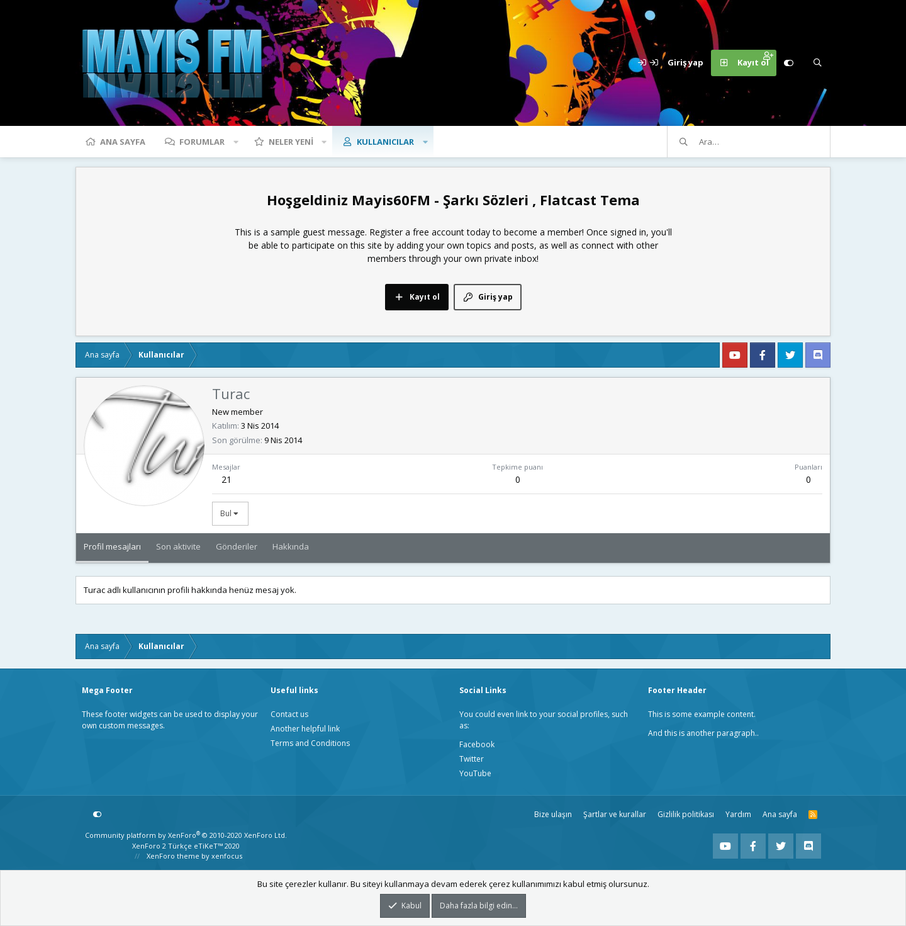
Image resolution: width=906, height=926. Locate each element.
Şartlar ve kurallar (614, 814)
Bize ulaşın (553, 814)
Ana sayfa (122, 141)
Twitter (471, 759)
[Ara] (817, 63)
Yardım (738, 814)
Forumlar (202, 141)
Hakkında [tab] (290, 546)
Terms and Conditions (310, 743)
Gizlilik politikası (685, 814)
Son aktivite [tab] (178, 546)
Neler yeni (291, 141)
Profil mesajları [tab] (112, 546)
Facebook (477, 744)
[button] (236, 141)
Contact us (289, 714)
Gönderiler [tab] (236, 546)
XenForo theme (173, 856)
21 (226, 479)
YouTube (475, 773)
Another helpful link (305, 728)
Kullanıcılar (385, 141)
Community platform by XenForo (186, 835)
